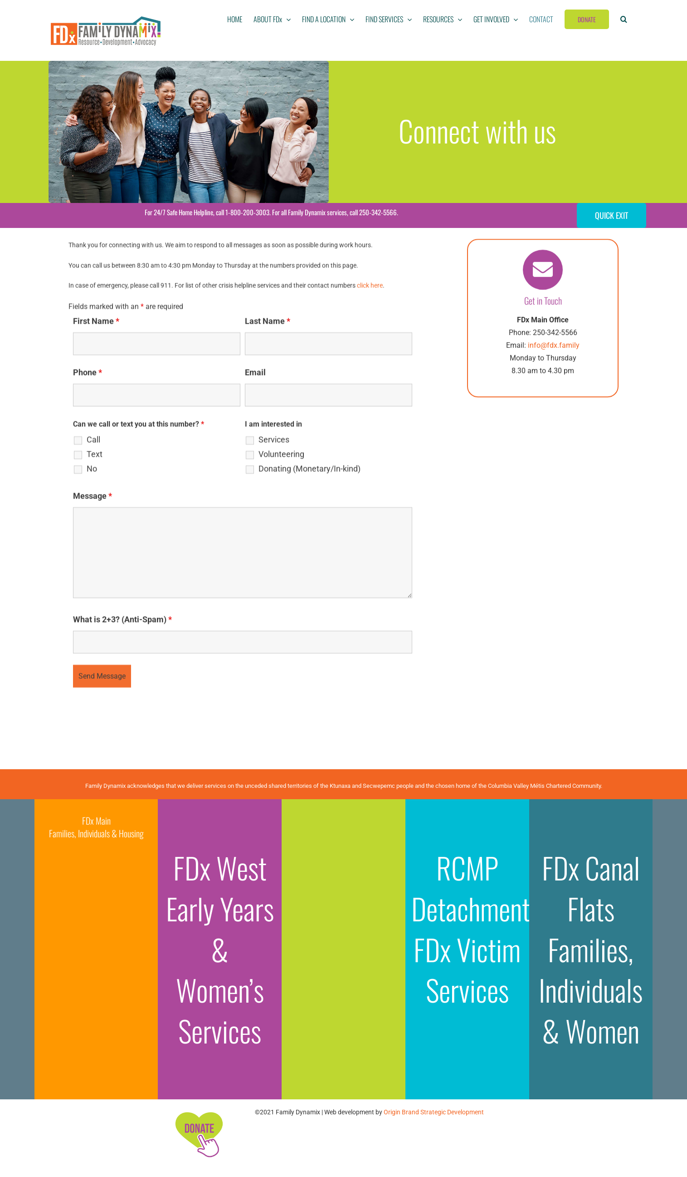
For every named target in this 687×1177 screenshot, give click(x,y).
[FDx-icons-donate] (198, 1112)
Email (255, 374)
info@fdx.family (554, 346)
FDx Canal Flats (591, 888)
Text (94, 455)
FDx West (220, 867)
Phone (87, 374)
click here (370, 287)
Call (93, 441)
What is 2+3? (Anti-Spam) (122, 621)
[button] (623, 19)
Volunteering (281, 455)
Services (273, 441)
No (92, 470)
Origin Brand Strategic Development (434, 1112)
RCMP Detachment (470, 888)
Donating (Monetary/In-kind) (309, 470)
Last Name (267, 322)
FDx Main (96, 820)
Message (92, 497)
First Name (96, 322)
